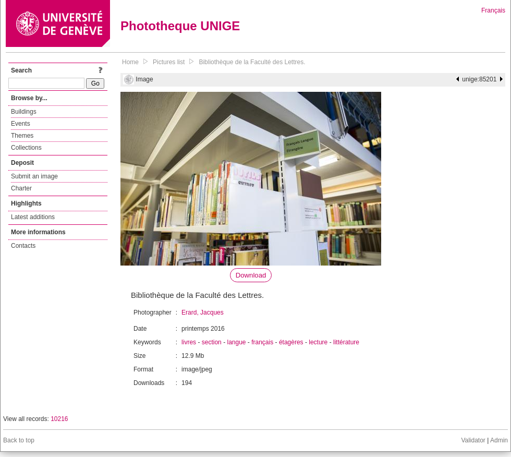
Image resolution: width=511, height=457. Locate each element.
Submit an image (34, 176)
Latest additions (33, 217)
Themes (22, 135)
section (212, 342)
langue (236, 342)
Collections (26, 147)
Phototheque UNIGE (180, 26)
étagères (291, 342)
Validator (473, 440)
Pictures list (169, 62)
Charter (21, 188)
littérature (346, 342)
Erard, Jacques (202, 312)
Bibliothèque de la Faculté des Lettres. (252, 62)
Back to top (18, 440)
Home (130, 62)
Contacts (23, 245)
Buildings (23, 111)
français (262, 342)
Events (20, 123)
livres (188, 342)
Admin (499, 440)
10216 (59, 419)
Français (493, 10)
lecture (318, 342)
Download (251, 275)
